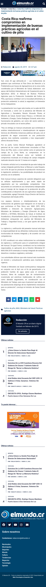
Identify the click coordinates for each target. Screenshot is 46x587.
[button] (2, 4)
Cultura (5, 555)
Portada (4, 9)
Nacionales (6, 544)
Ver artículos (22, 331)
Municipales (6, 547)
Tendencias (6, 558)
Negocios (5, 560)
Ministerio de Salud (27, 308)
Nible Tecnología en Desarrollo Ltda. (23, 577)
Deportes (5, 550)
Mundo (4, 552)
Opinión (5, 566)
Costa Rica (12, 9)
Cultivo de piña (9, 308)
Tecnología (6, 563)
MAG (18, 308)
